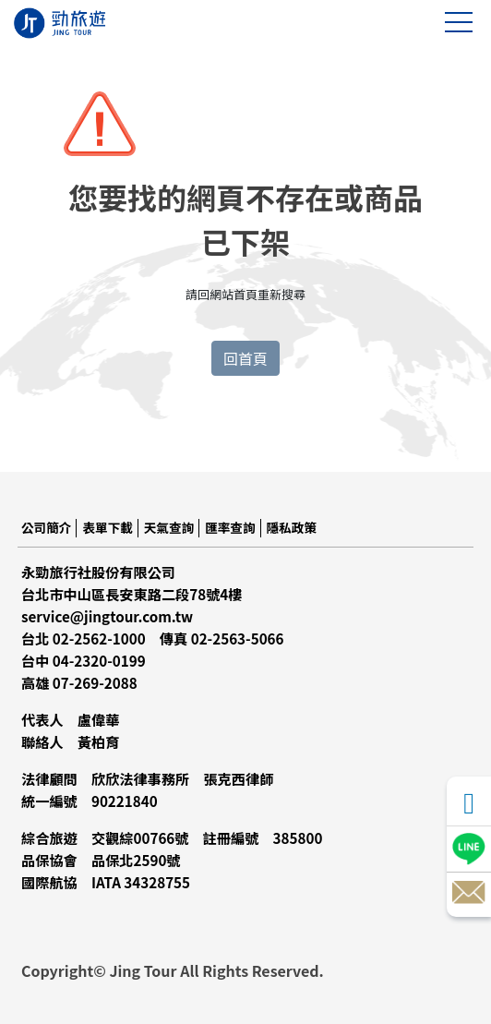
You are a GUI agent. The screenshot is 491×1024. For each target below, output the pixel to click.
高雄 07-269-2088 (79, 682)
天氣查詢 (169, 527)
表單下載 (107, 527)
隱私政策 (292, 527)
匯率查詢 (230, 527)
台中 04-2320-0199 (83, 660)
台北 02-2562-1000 (83, 638)
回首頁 (245, 358)
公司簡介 (46, 527)
